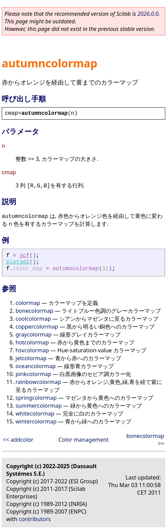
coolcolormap (33, 318)
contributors (35, 519)
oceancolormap (35, 366)
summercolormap (38, 405)
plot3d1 (17, 262)
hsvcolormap (32, 350)
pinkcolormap (33, 374)
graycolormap (33, 334)
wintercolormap (35, 421)
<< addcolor (18, 439)
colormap (27, 303)
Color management (84, 439)
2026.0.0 (147, 14)
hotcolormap (32, 342)
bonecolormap (34, 311)
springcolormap (36, 397)
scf (24, 256)
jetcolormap (30, 358)
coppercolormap (36, 326)
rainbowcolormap (38, 382)
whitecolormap (34, 413)
